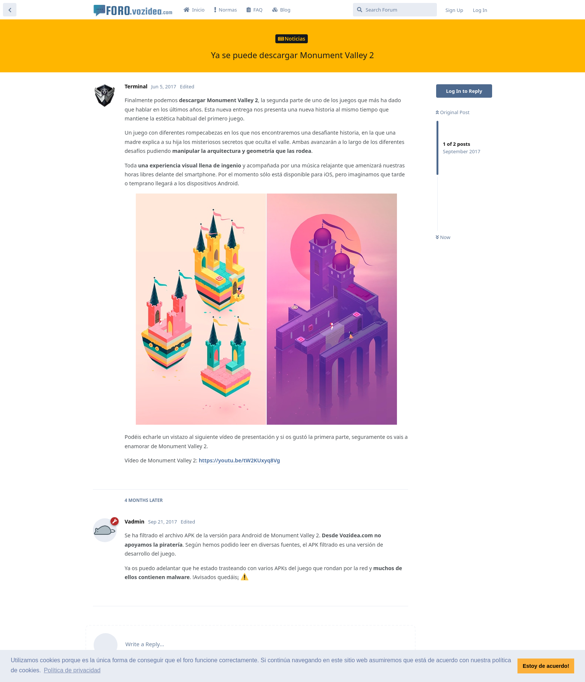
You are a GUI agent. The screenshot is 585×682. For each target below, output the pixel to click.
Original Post (452, 112)
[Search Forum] (395, 9)
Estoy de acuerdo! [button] (546, 666)
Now (443, 237)
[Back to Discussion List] (9, 9)
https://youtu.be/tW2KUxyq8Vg (239, 460)
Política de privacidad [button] (72, 670)
